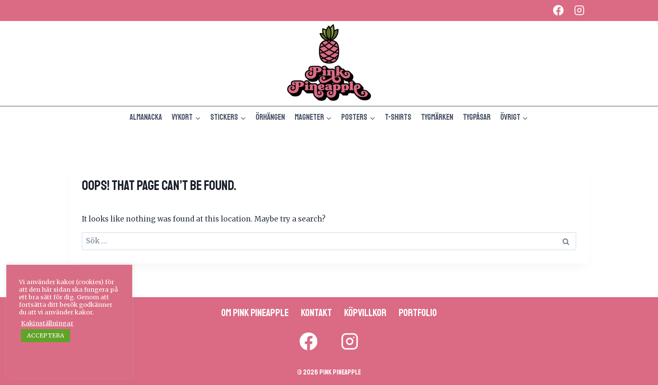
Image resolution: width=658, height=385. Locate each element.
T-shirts (398, 117)
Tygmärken (437, 117)
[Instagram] (579, 10)
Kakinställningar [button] (47, 323)
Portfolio (418, 312)
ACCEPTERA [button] (45, 335)
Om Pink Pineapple (255, 312)
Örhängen (270, 117)
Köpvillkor (365, 312)
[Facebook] (558, 10)
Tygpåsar (477, 117)
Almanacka (146, 117)
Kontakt (316, 312)
